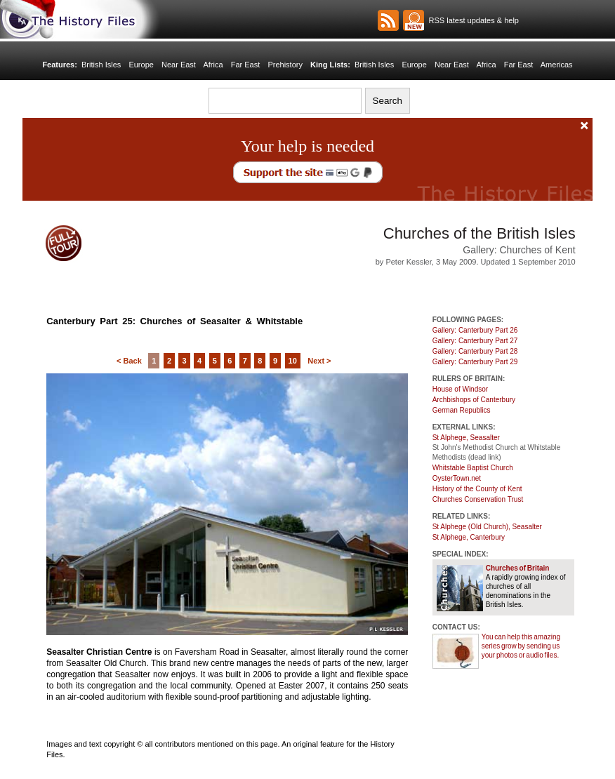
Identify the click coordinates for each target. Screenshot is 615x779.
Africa (213, 64)
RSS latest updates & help (471, 20)
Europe (140, 64)
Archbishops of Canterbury (473, 400)
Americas (557, 64)
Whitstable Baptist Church (472, 468)
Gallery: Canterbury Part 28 (475, 351)
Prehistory (285, 64)
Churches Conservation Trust (478, 499)
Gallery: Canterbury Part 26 (475, 330)
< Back (129, 361)
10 (293, 361)
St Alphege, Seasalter (466, 437)
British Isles (101, 64)
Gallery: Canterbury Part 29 (475, 362)
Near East (178, 64)
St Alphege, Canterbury (468, 537)
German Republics (461, 410)
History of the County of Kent (477, 489)
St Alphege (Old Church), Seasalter (487, 527)
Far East (245, 64)
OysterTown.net (456, 478)
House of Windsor (460, 389)
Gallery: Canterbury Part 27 (475, 341)
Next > (319, 361)
